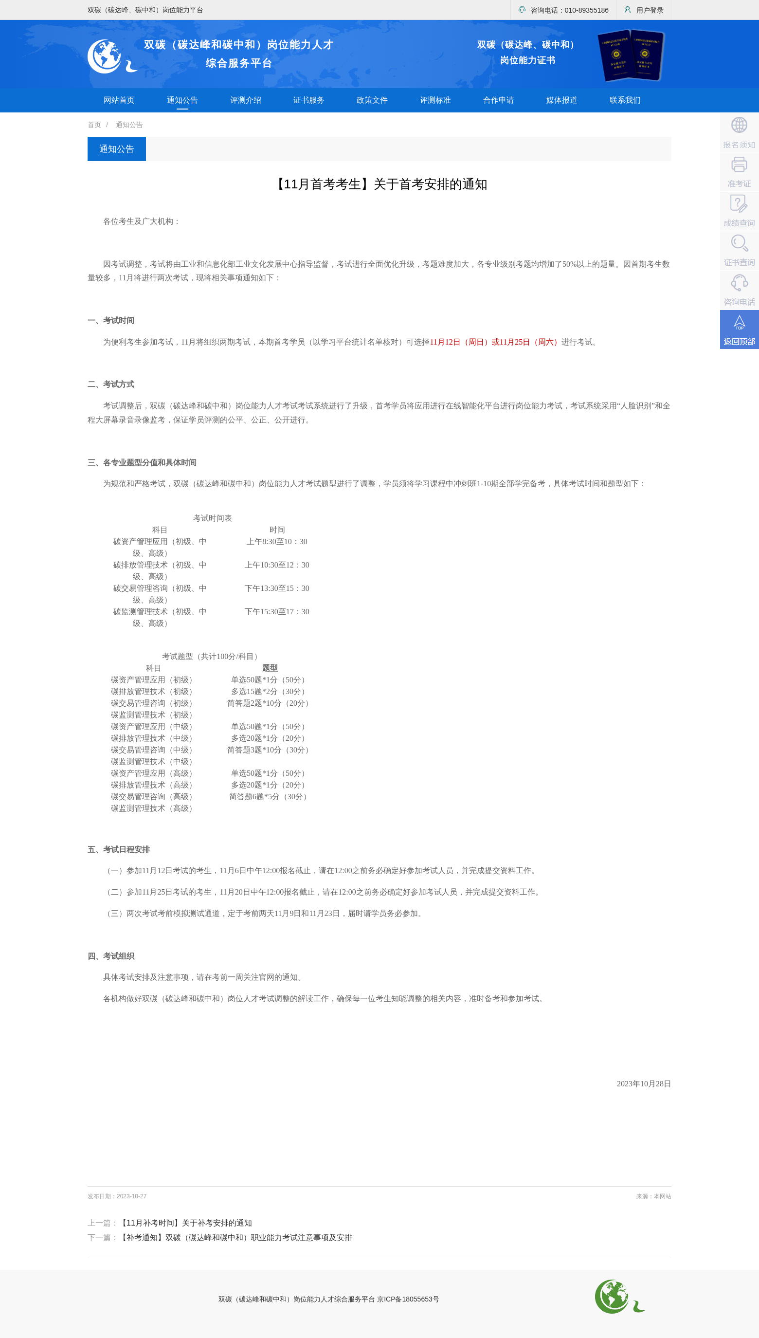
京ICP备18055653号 (408, 1299)
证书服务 (309, 100)
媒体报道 (562, 100)
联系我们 (625, 100)
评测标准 (435, 100)
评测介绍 (245, 100)
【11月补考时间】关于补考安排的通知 (185, 1223)
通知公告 (182, 100)
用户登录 (644, 10)
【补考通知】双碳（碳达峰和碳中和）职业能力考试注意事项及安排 (235, 1237)
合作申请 (498, 100)
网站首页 (119, 100)
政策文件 (372, 100)
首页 (94, 124)
